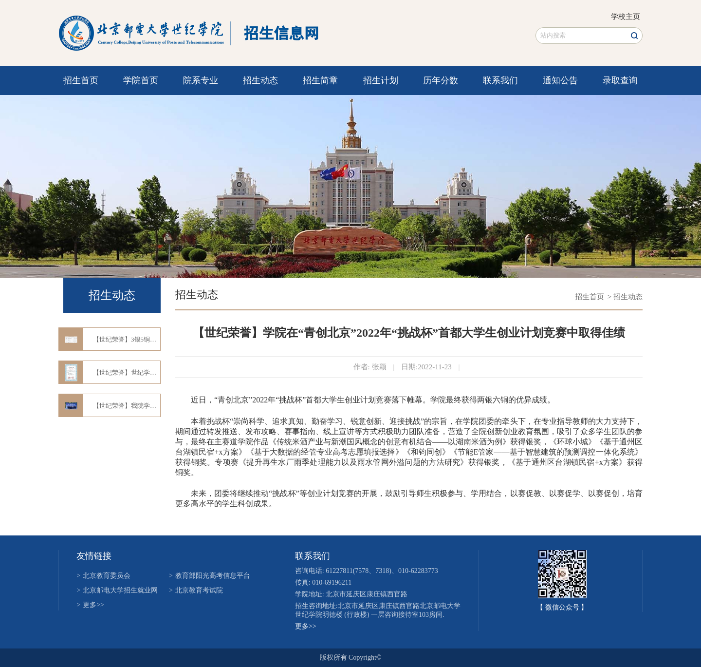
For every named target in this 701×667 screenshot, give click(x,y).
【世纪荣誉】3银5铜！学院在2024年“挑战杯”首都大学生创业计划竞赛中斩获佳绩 (126, 339)
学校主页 (625, 16)
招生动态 (260, 80)
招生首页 (80, 80)
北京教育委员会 (103, 575)
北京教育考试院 (196, 590)
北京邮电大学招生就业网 (117, 590)
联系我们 (500, 80)
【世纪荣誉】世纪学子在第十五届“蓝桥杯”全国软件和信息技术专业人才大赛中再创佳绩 (126, 372)
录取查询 (620, 80)
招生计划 (380, 80)
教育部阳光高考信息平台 (209, 575)
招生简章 (320, 80)
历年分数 (440, 80)
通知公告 (560, 80)
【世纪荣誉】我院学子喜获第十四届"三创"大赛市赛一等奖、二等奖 (126, 405)
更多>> (90, 605)
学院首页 (140, 80)
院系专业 (200, 80)
